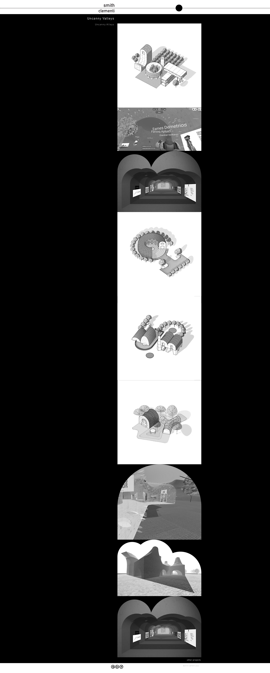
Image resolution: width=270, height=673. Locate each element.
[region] (186, 8)
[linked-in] (117, 667)
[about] (179, 8)
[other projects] (191, 660)
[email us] (113, 667)
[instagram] (121, 667)
